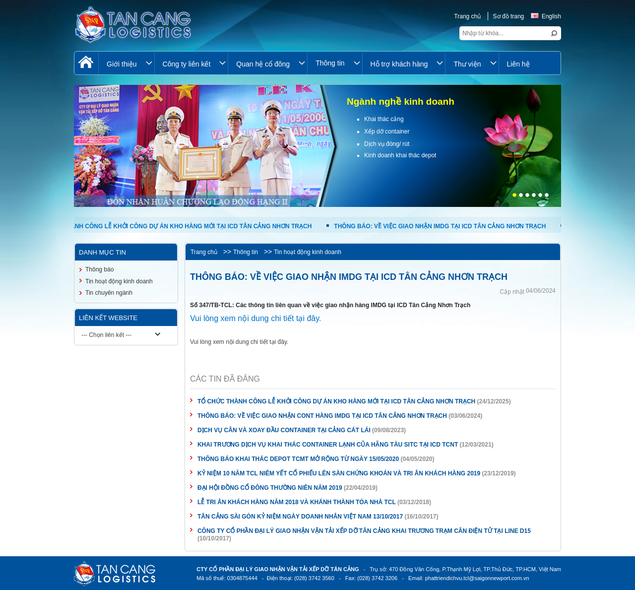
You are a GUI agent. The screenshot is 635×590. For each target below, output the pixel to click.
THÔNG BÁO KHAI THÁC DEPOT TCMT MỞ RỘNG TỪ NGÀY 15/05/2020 (298, 459)
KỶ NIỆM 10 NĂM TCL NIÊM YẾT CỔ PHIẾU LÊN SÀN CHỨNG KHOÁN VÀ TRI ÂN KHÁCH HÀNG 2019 (338, 473)
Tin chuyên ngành (108, 292)
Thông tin (245, 252)
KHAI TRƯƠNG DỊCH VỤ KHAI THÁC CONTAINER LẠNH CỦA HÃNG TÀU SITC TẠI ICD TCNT (327, 444)
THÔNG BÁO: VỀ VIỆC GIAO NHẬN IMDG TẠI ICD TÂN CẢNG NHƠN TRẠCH (445, 226)
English (546, 16)
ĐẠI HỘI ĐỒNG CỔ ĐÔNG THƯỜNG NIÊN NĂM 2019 (269, 487)
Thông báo (99, 269)
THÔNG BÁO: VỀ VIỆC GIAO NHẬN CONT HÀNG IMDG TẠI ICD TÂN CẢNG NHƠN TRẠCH (322, 415)
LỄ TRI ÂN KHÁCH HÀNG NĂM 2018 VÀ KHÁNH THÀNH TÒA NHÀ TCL (296, 502)
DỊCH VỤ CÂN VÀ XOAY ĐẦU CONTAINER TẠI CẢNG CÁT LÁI (284, 430)
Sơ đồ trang (508, 16)
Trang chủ (467, 16)
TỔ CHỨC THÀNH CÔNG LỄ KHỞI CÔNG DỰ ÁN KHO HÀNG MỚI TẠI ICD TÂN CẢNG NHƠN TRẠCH (177, 226)
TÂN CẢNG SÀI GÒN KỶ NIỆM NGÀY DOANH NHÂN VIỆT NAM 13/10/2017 (300, 516)
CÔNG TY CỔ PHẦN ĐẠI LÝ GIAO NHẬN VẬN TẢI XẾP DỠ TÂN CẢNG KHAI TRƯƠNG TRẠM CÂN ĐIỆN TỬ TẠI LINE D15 (364, 530)
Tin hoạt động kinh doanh (307, 252)
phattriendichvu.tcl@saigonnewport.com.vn (477, 578)
